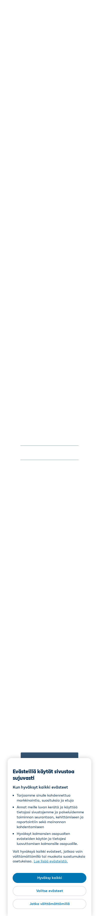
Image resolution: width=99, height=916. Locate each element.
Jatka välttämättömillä (50, 903)
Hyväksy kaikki (49, 877)
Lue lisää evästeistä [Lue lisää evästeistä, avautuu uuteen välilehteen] (50, 861)
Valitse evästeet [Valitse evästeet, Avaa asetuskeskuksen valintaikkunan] (49, 890)
